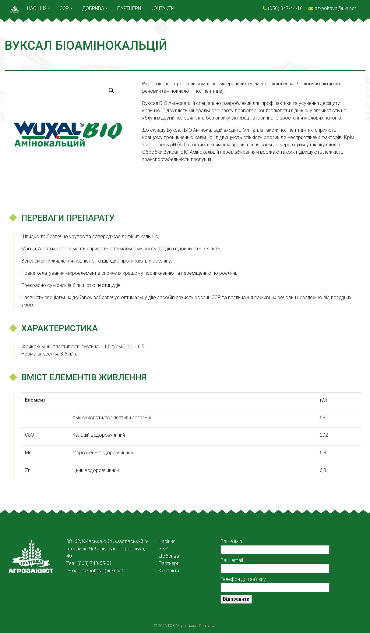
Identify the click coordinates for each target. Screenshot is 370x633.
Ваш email (274, 564)
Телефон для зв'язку (274, 583)
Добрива (93, 8)
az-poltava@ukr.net (335, 8)
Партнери (129, 8)
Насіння (37, 8)
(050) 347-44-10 (285, 8)
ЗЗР (64, 8)
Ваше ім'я (274, 545)
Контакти (162, 8)
